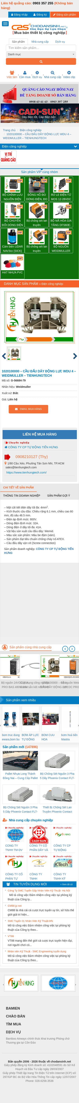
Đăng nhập (19, 14)
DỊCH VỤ (13, 1032)
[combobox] (41, 54)
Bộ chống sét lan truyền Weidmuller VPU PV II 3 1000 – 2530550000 (36, 223)
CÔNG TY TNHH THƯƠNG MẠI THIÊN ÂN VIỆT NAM (38, 877)
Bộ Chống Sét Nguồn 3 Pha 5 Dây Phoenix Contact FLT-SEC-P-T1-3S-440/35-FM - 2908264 (20, 810)
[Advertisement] (39, 602)
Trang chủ (9, 130)
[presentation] (65, 649)
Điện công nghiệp (30, 130)
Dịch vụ (37, 75)
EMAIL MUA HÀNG (28, 409)
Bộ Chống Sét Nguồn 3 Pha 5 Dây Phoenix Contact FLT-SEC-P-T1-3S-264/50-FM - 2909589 (57, 776)
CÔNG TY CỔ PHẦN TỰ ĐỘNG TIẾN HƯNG (14, 877)
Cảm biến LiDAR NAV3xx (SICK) (12, 248)
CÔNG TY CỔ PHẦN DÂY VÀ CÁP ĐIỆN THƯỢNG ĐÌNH (39, 848)
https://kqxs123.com (58, 1086)
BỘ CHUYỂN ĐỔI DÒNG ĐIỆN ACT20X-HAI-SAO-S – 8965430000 (12, 223)
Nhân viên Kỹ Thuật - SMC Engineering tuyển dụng (37, 951)
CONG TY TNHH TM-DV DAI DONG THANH (14, 848)
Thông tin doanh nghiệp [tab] (21, 495)
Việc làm (12, 75)
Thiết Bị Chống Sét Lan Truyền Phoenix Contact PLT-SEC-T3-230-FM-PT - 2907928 (57, 810)
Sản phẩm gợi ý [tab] (58, 495)
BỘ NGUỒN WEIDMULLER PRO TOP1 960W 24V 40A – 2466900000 (61, 249)
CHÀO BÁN (15, 1016)
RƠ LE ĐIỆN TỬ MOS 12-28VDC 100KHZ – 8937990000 (61, 197)
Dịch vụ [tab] (60, 41)
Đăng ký (40, 14)
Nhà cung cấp (52, 75)
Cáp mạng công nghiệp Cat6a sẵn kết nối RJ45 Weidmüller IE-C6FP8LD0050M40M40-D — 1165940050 (34, 685)
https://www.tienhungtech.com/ (26, 472)
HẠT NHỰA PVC (12, 272)
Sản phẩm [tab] (18, 41)
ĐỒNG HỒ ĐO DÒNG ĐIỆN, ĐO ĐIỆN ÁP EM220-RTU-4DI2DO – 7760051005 (36, 197)
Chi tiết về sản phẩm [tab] (18, 487)
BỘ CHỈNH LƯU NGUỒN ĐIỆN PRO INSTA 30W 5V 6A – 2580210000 (12, 197)
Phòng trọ (14, 1086)
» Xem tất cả (66, 884)
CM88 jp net (15, 905)
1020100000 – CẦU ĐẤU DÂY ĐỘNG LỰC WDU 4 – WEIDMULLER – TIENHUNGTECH (54, 685)
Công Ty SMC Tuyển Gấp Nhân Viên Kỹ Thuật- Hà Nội (39, 890)
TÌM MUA (13, 1024)
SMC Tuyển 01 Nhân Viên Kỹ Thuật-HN (30, 920)
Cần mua (24, 75)
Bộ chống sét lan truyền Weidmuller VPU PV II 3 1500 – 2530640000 (36, 249)
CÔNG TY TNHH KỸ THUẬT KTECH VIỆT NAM (62, 877)
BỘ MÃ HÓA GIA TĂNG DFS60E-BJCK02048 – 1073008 (61, 223)
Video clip (69, 75)
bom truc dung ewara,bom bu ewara (11, 737)
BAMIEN (13, 1008)
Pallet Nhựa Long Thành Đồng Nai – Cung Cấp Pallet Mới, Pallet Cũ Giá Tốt (20, 776)
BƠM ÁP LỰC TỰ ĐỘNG (30, 737)
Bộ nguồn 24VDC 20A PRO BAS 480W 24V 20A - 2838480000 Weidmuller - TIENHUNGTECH (14, 685)
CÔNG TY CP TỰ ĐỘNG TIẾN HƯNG (31, 447)
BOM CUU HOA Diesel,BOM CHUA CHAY (49, 737)
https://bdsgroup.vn (34, 1086)
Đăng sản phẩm (64, 14)
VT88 (11, 936)
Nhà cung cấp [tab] (40, 41)
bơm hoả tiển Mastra (69, 737)
